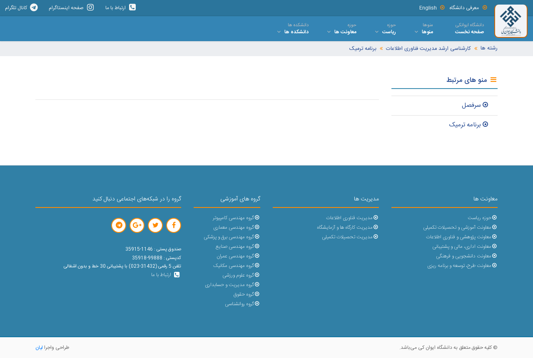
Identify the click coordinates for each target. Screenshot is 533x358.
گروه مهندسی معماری (236, 228)
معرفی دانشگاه (468, 8)
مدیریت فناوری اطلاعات (352, 218)
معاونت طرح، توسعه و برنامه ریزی (462, 266)
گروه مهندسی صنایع (238, 247)
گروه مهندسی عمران (238, 256)
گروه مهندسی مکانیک (236, 266)
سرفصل (475, 105)
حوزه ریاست (483, 218)
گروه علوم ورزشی (241, 275)
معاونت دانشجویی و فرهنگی (467, 256)
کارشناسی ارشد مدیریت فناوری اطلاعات (428, 48)
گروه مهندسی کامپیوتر (236, 218)
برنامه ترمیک (362, 48)
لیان (39, 347)
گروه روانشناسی (242, 304)
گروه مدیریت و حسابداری (232, 285)
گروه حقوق (247, 295)
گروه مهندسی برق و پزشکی (232, 237)
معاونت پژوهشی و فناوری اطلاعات (462, 237)
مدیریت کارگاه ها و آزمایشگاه (348, 228)
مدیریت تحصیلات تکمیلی (350, 237)
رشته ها (489, 48)
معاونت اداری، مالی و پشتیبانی (465, 247)
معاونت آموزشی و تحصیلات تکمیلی (460, 228)
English (432, 8)
